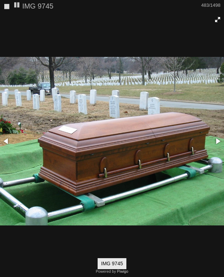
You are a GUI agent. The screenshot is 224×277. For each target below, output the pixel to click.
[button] (217, 19)
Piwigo (123, 271)
